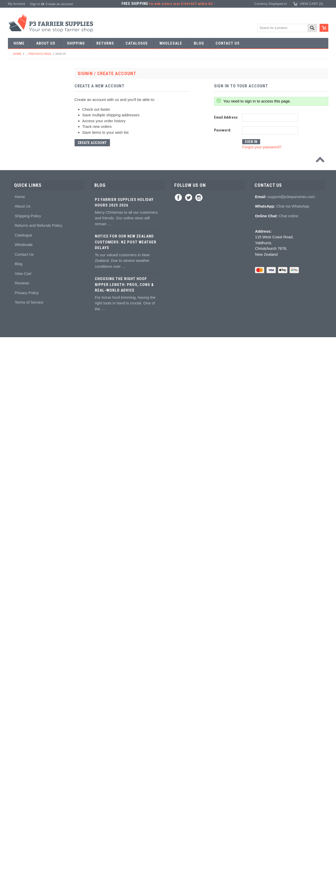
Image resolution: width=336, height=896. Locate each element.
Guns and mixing (23, 486)
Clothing (17, 645)
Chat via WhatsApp (292, 765)
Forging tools (20, 187)
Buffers (16, 327)
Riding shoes (20, 121)
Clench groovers (23, 374)
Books (15, 570)
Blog (18, 822)
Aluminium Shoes (24, 102)
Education (18, 561)
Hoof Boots (19, 617)
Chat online (288, 774)
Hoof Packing (20, 467)
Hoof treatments (23, 551)
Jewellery (18, 673)
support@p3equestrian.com (291, 755)
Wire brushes (20, 439)
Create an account (59, 4)
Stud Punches (21, 233)
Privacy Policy (26, 851)
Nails (14, 168)
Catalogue (23, 793)
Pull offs (17, 318)
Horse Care (19, 692)
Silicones (17, 495)
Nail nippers (19, 299)
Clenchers (18, 364)
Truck (15, 448)
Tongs (15, 215)
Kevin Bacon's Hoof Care (29, 532)
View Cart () (311, 4)
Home (17, 53)
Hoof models (20, 579)
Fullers (16, 280)
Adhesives (18, 476)
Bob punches (20, 252)
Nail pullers (19, 336)
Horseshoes (19, 93)
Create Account (92, 143)
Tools (14, 177)
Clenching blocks (23, 383)
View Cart (23, 832)
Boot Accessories (23, 635)
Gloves (16, 682)
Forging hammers (24, 224)
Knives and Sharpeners (28, 345)
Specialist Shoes (23, 112)
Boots (15, 626)
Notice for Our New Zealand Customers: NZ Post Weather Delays (125, 800)
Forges (16, 271)
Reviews (22, 841)
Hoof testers (20, 402)
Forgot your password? (261, 147)
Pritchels (17, 196)
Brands (16, 710)
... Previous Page (38, 53)
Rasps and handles (25, 392)
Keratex (16, 514)
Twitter (188, 756)
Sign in (35, 4)
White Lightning (22, 523)
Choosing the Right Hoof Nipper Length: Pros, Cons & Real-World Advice (124, 843)
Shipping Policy (28, 774)
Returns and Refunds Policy (38, 784)
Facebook (178, 756)
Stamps (16, 205)
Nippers (16, 308)
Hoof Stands (20, 411)
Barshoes (18, 140)
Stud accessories (23, 607)
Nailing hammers (23, 355)
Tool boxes (19, 420)
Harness (17, 130)
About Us (22, 765)
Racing (16, 149)
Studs (15, 589)
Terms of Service (29, 861)
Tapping (17, 243)
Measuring (18, 430)
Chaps (16, 654)
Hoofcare (17, 458)
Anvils (15, 261)
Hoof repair (19, 542)
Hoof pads (18, 505)
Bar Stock (18, 158)
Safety (15, 663)
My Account (16, 4)
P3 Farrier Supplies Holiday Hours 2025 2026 (124, 761)
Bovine (16, 701)
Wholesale (24, 803)
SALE (15, 84)
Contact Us (24, 813)
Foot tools (18, 289)
